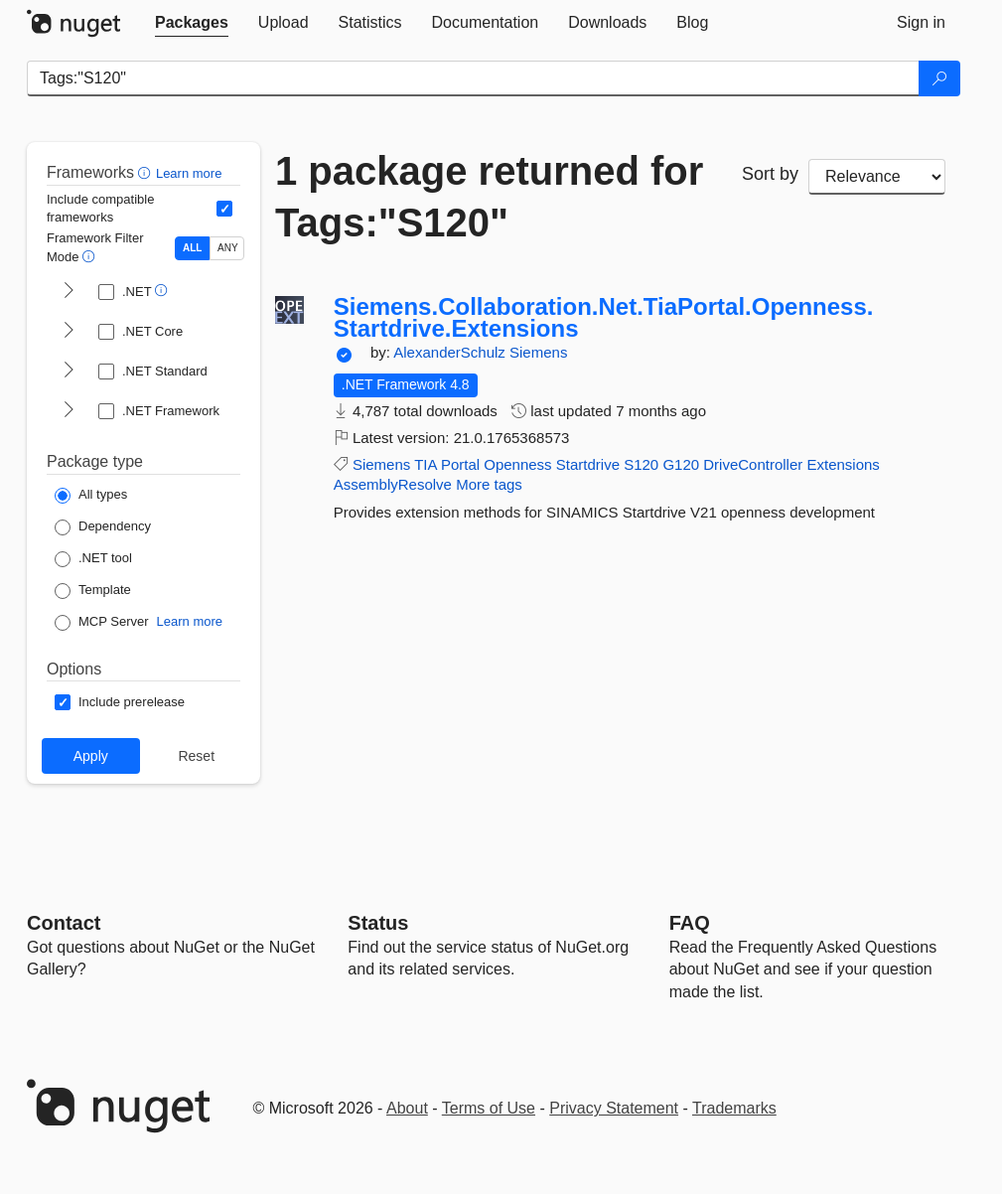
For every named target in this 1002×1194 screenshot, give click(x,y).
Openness (517, 464)
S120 (641, 464)
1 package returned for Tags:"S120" (489, 196)
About (407, 1108)
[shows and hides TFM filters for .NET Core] (68, 332)
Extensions (842, 464)
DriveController (752, 464)
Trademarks (734, 1108)
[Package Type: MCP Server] (102, 623)
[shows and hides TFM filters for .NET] (68, 292)
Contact (63, 923)
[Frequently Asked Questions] (689, 923)
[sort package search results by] (876, 177)
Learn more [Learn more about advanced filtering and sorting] (188, 173)
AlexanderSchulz (451, 352)
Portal (460, 464)
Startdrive (588, 464)
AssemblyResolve (393, 484)
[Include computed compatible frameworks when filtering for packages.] (224, 208)
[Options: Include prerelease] (120, 702)
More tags (489, 484)
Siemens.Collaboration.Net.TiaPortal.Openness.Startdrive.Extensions (604, 317)
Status (378, 923)
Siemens (538, 352)
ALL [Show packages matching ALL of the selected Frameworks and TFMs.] (192, 247)
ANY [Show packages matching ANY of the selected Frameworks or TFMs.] (227, 247)
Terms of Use (488, 1108)
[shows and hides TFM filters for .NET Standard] (68, 371)
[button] (146, 172)
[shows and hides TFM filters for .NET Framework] (68, 411)
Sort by (770, 174)
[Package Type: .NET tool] (93, 559)
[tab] (191, 23)
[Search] (939, 78)
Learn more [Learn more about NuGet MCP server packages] (189, 621)
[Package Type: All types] (91, 496)
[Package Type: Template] (93, 591)
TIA (425, 464)
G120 (680, 464)
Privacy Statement (613, 1108)
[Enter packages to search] (473, 78)
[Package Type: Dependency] (103, 527)
